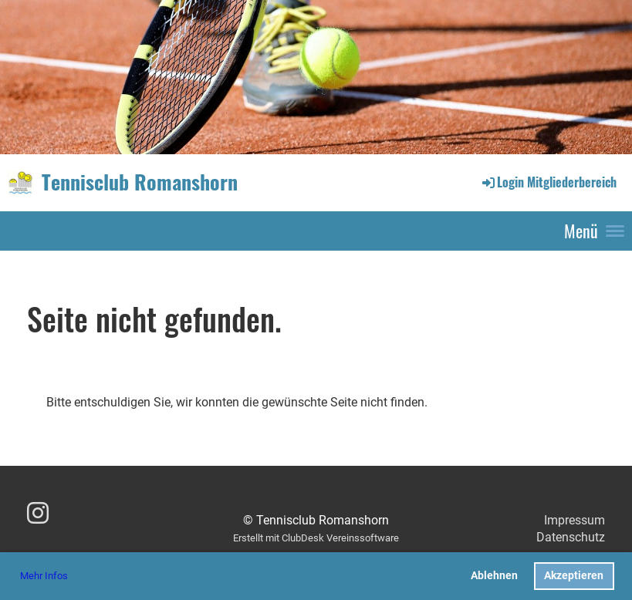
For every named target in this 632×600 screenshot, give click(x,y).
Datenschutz (570, 537)
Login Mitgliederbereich (548, 182)
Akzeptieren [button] (573, 575)
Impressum (574, 520)
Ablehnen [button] (494, 575)
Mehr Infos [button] (44, 575)
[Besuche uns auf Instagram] (38, 513)
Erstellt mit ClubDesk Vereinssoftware (316, 538)
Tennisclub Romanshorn (140, 182)
